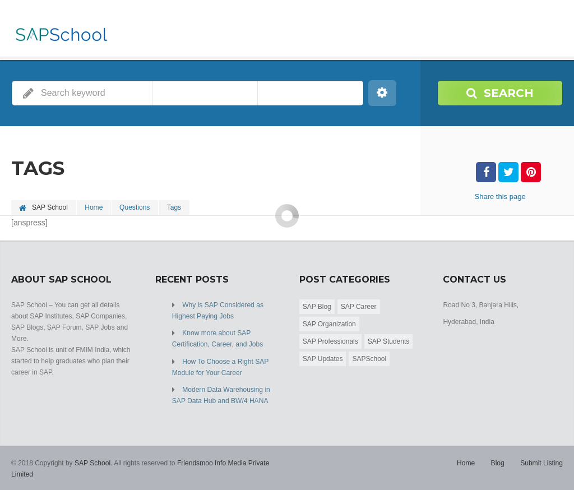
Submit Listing (542, 462)
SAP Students (389, 341)
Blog (497, 462)
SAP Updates (323, 358)
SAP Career (359, 306)
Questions (136, 207)
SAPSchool (369, 358)
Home (94, 207)
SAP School (92, 462)
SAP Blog (317, 306)
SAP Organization (329, 323)
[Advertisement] (287, 293)
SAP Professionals (330, 341)
